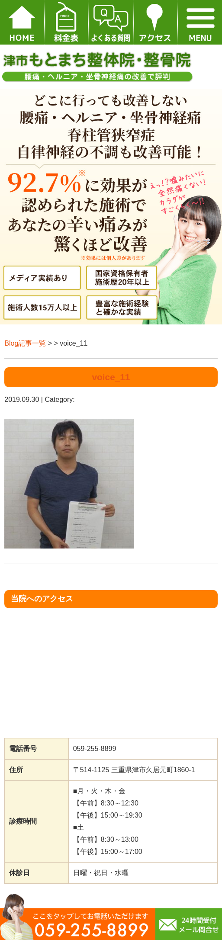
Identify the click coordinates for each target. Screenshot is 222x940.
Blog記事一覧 (25, 343)
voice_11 (111, 377)
